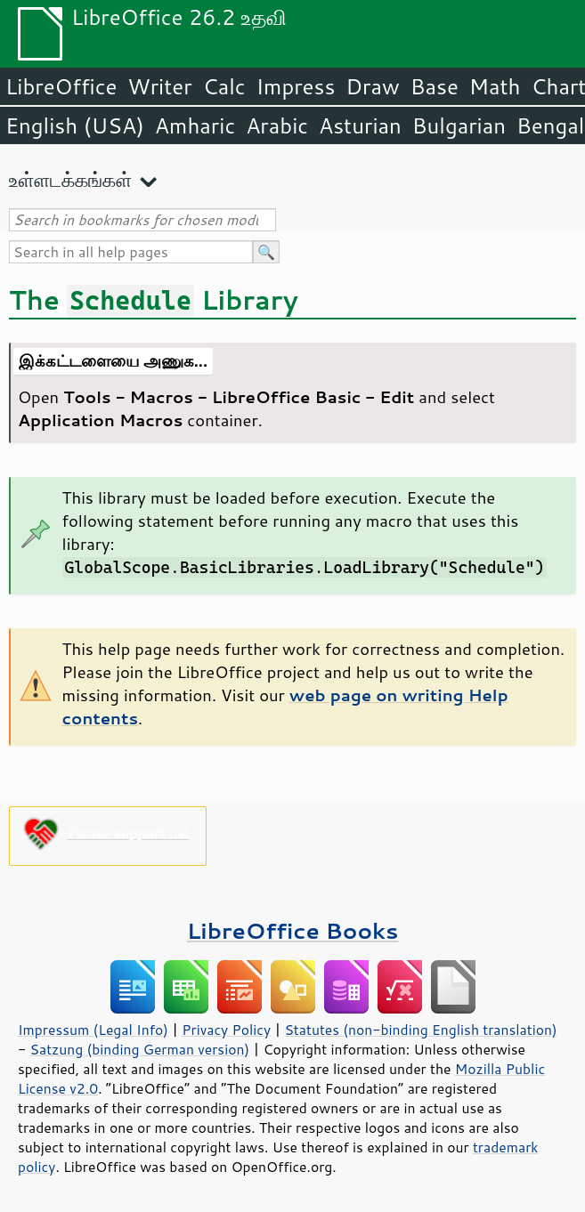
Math (495, 86)
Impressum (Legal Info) (93, 1029)
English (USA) (74, 125)
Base (434, 86)
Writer (159, 86)
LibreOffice (61, 86)
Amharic (195, 125)
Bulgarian (459, 125)
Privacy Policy (226, 1029)
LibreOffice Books (293, 930)
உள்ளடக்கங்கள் (70, 179)
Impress (296, 86)
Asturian (360, 125)
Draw (372, 86)
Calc (224, 86)
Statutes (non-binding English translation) (420, 1029)
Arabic (277, 125)
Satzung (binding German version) (140, 1049)
